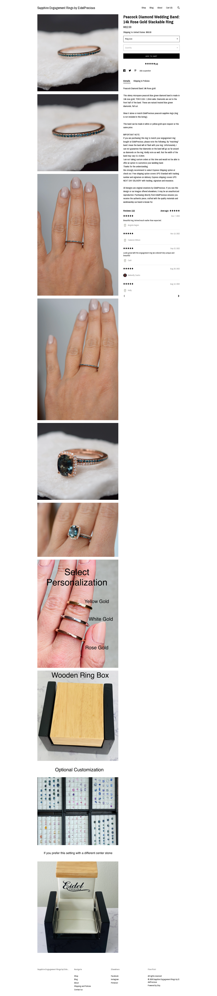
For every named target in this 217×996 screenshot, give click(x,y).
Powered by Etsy (154, 985)
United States (139, 32)
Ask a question (145, 70)
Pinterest (114, 983)
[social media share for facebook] (124, 70)
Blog (152, 7)
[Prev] (124, 296)
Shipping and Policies (82, 986)
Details (127, 80)
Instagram (115, 979)
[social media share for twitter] (130, 70)
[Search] (179, 8)
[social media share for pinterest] (135, 70)
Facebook (114, 976)
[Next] (179, 296)
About (159, 7)
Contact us (78, 989)
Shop (144, 7)
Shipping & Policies (141, 80)
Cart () (169, 7)
